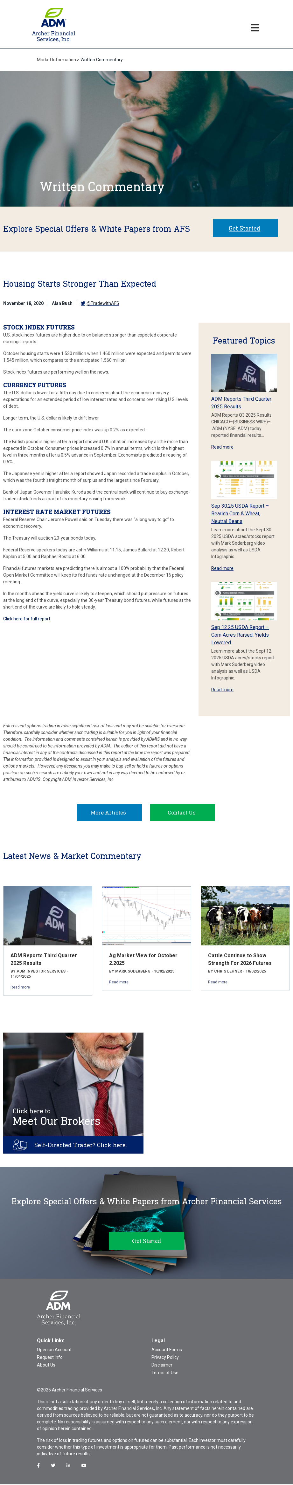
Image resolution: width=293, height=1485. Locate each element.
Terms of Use (164, 1373)
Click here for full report (26, 618)
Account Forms (166, 1350)
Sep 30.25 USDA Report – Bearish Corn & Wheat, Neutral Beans (240, 513)
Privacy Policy (165, 1357)
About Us (46, 1365)
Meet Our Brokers (57, 1117)
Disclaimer (161, 1365)
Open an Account (54, 1350)
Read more (222, 447)
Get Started (244, 228)
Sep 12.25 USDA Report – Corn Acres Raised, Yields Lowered (240, 635)
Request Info (50, 1357)
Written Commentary (101, 59)
